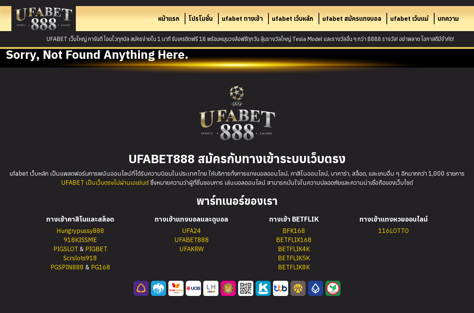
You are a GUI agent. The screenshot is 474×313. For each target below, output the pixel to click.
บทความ (448, 18)
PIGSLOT (65, 249)
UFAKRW (191, 249)
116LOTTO (393, 230)
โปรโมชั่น (200, 18)
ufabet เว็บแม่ (409, 18)
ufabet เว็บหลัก (292, 18)
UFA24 (191, 230)
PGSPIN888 (67, 267)
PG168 (100, 267)
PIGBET (96, 249)
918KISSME (80, 240)
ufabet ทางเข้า (242, 18)
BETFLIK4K (294, 249)
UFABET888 (191, 240)
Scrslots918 (80, 258)
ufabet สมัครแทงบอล (351, 18)
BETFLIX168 (294, 240)
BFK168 (294, 230)
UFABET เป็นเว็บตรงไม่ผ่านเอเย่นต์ (105, 182)
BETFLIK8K (294, 267)
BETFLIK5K (294, 258)
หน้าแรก (168, 18)
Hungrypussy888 (80, 230)
